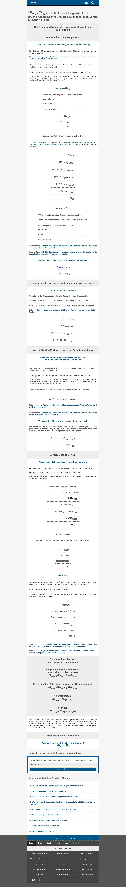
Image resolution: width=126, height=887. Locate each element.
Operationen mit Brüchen (39, 853)
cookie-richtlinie (89, 838)
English (40, 843)
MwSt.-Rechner (87, 869)
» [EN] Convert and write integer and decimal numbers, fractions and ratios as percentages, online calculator (63, 652)
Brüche (34, 2)
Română (76, 843)
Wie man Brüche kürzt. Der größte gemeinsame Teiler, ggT (55, 797)
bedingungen (71, 838)
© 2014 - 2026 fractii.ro (63, 848)
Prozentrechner (63, 859)
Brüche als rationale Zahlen (43, 831)
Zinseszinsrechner (87, 874)
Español (49, 843)
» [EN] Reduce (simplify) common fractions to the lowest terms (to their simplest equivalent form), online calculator (63, 253)
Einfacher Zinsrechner (39, 880)
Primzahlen (39, 864)
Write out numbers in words (39, 859)
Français (58, 843)
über (36, 838)
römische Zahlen (87, 864)
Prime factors (63, 864)
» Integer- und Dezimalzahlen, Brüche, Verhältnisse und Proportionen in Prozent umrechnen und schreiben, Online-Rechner (63, 645)
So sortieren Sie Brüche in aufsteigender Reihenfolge (54, 809)
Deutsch (31, 843)
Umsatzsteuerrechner (39, 869)
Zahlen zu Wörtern (87, 853)
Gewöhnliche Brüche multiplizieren (46, 826)
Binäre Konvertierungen (62, 869)
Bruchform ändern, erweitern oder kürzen (49, 791)
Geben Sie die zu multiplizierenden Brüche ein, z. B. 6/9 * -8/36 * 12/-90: (61, 760)
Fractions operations (63, 853)
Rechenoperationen (63, 874)
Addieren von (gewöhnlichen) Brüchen (47, 815)
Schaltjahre (39, 874)
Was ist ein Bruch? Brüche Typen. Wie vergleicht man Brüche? (57, 786)
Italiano (67, 843)
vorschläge (54, 838)
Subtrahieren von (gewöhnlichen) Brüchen (49, 820)
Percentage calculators (87, 859)
